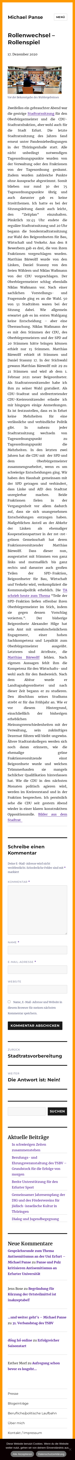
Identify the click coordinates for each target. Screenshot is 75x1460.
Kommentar (19, 882)
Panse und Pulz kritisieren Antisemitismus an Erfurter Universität (34, 1268)
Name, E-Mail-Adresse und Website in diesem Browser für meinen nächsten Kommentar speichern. (35, 1007)
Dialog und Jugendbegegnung (35, 1219)
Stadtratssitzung (41, 114)
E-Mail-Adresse (22, 962)
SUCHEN (57, 1111)
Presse (13, 1394)
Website (14, 981)
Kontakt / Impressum (25, 1433)
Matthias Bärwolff (24, 657)
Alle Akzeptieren (22, 1454)
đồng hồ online (20, 1340)
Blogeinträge (18, 1403)
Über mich (16, 1423)
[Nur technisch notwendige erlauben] (70, 1449)
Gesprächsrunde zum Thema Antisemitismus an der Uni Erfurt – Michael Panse (36, 1256)
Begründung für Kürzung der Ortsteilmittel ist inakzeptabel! (32, 1294)
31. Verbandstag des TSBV (32, 1323)
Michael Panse (25, 17)
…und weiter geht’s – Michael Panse (37, 1317)
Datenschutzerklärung (51, 1454)
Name (13, 942)
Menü (60, 17)
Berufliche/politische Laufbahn (32, 1413)
